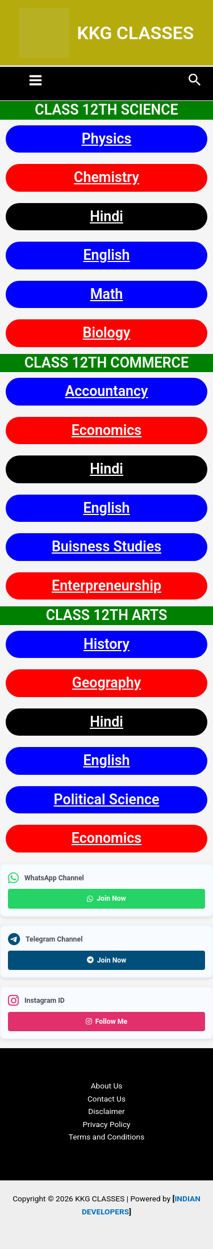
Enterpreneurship (106, 585)
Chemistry (106, 177)
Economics (106, 430)
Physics (107, 138)
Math (106, 294)
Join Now (106, 898)
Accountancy (106, 391)
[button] (195, 80)
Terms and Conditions (106, 1136)
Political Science (107, 799)
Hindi (106, 216)
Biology (107, 332)
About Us (107, 1085)
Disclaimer (106, 1111)
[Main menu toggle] (36, 80)
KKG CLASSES (135, 33)
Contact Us (106, 1098)
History (106, 644)
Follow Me (107, 1022)
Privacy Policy (106, 1124)
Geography (106, 682)
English (106, 255)
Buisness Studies (106, 546)
